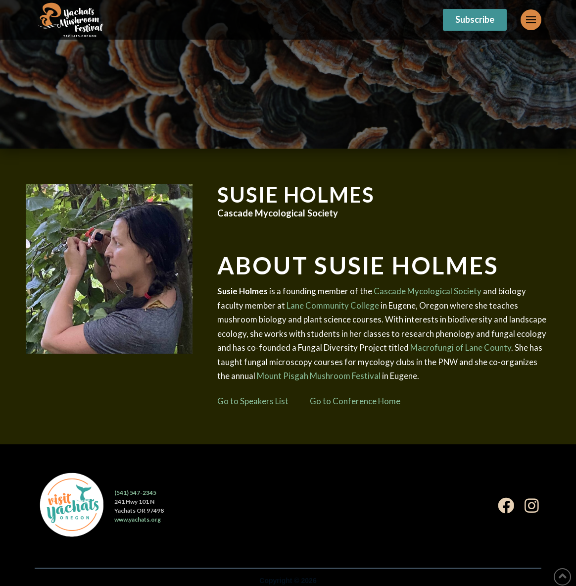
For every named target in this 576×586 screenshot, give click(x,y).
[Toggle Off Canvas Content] (531, 19)
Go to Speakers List (252, 401)
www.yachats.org (137, 519)
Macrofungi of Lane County (460, 347)
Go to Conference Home (355, 401)
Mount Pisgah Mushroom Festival (319, 376)
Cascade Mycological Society (427, 291)
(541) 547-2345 (135, 492)
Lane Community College (333, 305)
